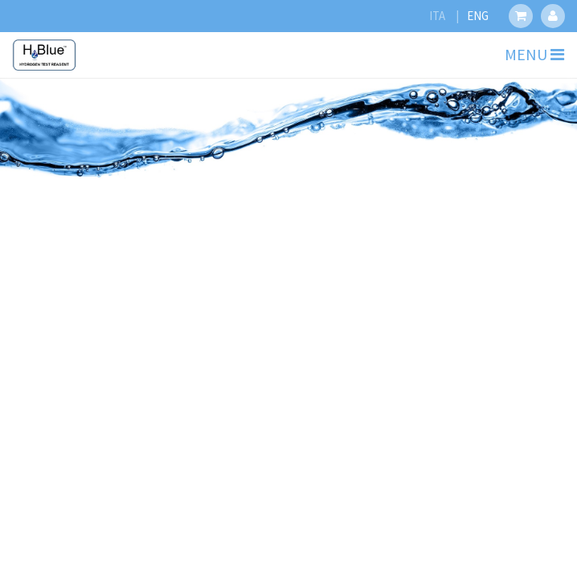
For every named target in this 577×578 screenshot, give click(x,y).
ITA (437, 15)
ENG (478, 15)
